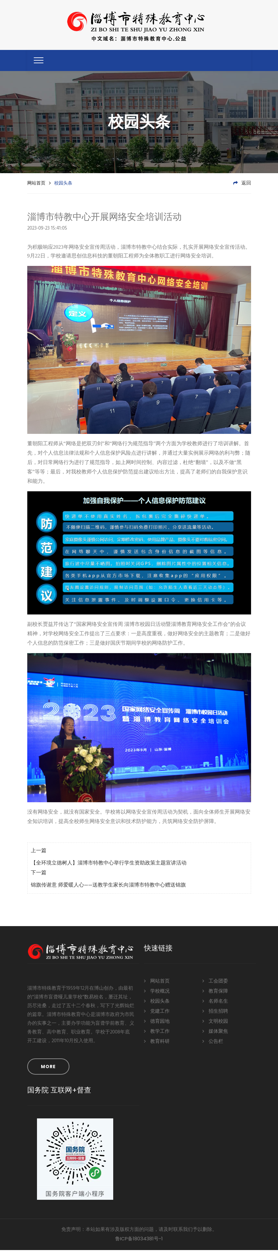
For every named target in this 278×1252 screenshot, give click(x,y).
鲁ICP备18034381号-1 (139, 1240)
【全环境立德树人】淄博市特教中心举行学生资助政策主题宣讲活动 (109, 865)
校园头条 (157, 1003)
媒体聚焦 (215, 1033)
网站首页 (36, 185)
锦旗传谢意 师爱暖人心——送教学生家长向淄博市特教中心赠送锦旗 (108, 887)
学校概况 (157, 993)
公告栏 (212, 1043)
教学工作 (157, 1033)
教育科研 (157, 1043)
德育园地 (157, 1023)
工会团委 (215, 983)
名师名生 (215, 1003)
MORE (48, 1068)
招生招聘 (215, 1013)
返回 (242, 185)
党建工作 (157, 1013)
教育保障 (215, 993)
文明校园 (215, 1023)
